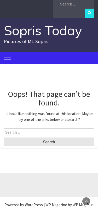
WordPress (34, 204)
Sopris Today (43, 30)
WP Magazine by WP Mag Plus (69, 204)
